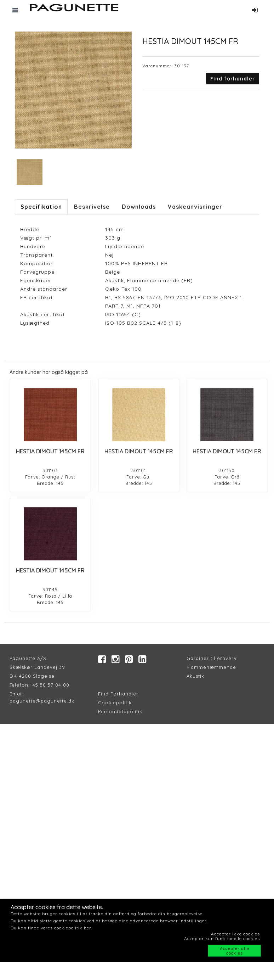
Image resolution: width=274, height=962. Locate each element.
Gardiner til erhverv (212, 658)
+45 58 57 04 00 (49, 685)
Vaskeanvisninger (195, 206)
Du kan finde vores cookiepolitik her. (51, 927)
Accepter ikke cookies (235, 934)
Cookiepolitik (115, 702)
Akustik (195, 676)
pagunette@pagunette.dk (42, 701)
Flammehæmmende (211, 667)
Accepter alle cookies (234, 951)
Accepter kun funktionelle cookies (222, 938)
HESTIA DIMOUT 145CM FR (50, 451)
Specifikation (41, 206)
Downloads (139, 206)
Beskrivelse (92, 206)
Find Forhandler (118, 694)
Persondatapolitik (120, 711)
